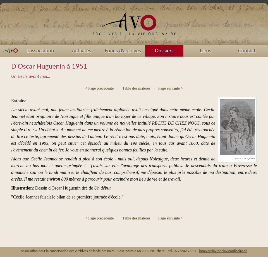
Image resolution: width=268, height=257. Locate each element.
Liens (205, 50)
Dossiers (164, 50)
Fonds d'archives (123, 50)
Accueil (134, 26)
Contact (246, 50)
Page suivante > (170, 88)
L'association (40, 50)
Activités (81, 50)
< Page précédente (100, 88)
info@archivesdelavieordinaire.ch (223, 251)
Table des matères (136, 88)
